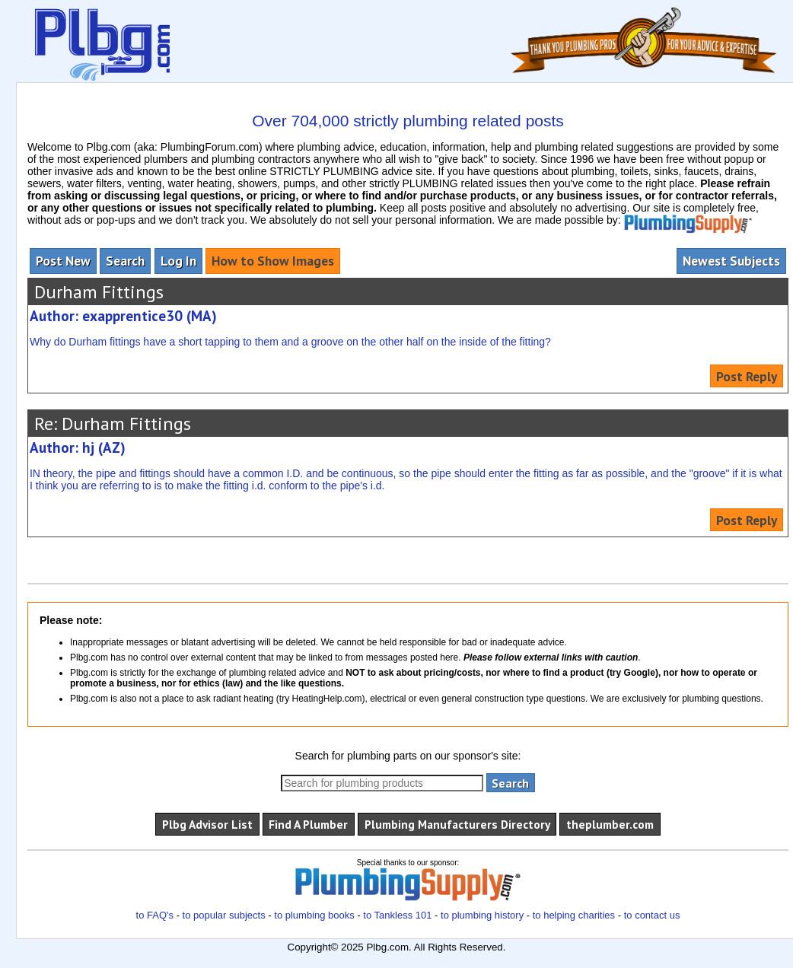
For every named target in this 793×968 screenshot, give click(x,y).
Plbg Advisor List (207, 824)
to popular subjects (224, 915)
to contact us (652, 915)
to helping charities (574, 915)
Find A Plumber (308, 824)
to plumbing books (314, 915)
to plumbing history (482, 915)
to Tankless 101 (397, 915)
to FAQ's (155, 915)
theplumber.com (610, 824)
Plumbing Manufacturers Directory (457, 824)
